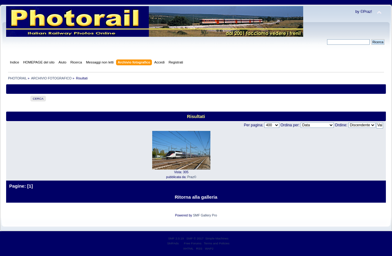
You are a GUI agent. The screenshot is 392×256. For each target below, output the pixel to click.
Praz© (192, 177)
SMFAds (173, 243)
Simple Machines (216, 238)
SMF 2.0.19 (176, 238)
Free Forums (193, 243)
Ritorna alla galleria (196, 197)
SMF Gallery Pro (205, 215)
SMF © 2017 (195, 238)
